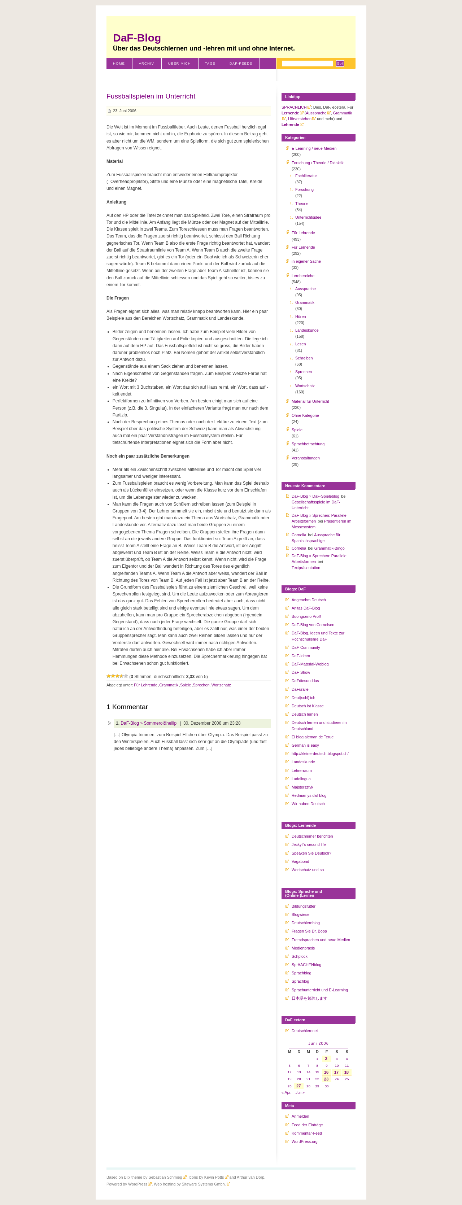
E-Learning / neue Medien (314, 148)
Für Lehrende (145, 685)
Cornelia (299, 535)
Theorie (302, 203)
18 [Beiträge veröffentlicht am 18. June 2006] (346, 1072)
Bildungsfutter (303, 906)
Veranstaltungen (306, 458)
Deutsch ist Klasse (308, 706)
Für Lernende (303, 247)
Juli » (300, 1092)
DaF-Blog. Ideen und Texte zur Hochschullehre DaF (318, 636)
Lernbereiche (303, 276)
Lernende (290, 113)
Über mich (179, 63)
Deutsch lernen (305, 714)
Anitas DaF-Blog (306, 608)
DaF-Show (301, 672)
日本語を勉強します (309, 998)
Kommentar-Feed (307, 1133)
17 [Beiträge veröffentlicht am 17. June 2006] (336, 1072)
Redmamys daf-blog (309, 795)
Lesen (300, 344)
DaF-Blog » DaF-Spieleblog (315, 496)
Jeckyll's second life (309, 844)
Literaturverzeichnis (194, 75)
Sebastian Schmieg (165, 1177)
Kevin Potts (214, 1177)
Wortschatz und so (308, 870)
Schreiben (304, 358)
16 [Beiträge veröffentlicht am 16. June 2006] (326, 1072)
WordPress (137, 1184)
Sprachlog (300, 981)
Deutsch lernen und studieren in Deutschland (319, 725)
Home (119, 63)
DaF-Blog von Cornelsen (313, 625)
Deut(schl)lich (303, 697)
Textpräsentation (306, 568)
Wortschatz (221, 685)
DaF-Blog (137, 38)
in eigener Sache (306, 261)
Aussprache (316, 113)
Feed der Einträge (307, 1125)
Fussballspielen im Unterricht (150, 96)
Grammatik (168, 685)
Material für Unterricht (310, 401)
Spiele (185, 685)
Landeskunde (307, 330)
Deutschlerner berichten (312, 836)
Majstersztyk (302, 787)
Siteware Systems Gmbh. (204, 1184)
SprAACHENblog (306, 964)
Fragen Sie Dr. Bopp (309, 931)
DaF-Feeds (241, 63)
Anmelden (300, 1116)
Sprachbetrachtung (308, 444)
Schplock (300, 956)
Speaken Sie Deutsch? (311, 853)
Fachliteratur (306, 176)
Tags (210, 63)
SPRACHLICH (294, 107)
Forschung (304, 189)
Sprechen (201, 685)
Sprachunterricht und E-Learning (320, 990)
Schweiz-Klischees (134, 75)
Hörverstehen (299, 119)
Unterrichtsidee (308, 217)
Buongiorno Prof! (306, 616)
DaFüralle (300, 689)
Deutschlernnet (305, 1031)
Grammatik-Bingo (329, 548)
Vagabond (300, 861)
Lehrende (290, 124)
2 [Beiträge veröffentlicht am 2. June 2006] (326, 1058)
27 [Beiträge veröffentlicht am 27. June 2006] (298, 1086)
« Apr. (287, 1092)
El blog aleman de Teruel (313, 737)
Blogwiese (300, 914)
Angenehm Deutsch (309, 600)
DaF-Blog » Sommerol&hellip (148, 723)
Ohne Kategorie (305, 415)
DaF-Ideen (301, 656)
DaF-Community (306, 647)
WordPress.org (305, 1141)
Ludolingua (301, 779)
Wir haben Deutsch (308, 804)
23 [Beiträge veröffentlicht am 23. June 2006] (326, 1079)
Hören (300, 316)
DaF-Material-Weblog (310, 664)
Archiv (146, 63)
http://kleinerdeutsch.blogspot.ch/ (320, 753)
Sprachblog (301, 973)
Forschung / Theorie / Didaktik (318, 163)
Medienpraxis (303, 948)
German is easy (305, 745)
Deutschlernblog (306, 923)
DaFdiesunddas (305, 680)
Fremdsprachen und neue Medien (321, 940)
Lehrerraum (302, 770)
